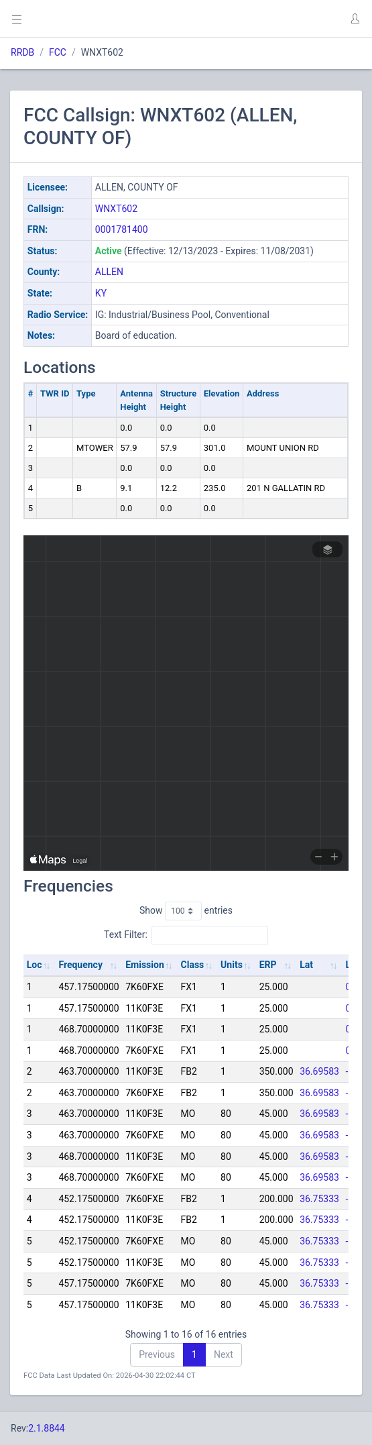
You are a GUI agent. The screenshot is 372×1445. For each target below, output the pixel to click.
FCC (57, 52)
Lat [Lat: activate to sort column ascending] (306, 964)
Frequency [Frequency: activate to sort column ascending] (80, 964)
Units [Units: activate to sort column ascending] (232, 964)
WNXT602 (116, 208)
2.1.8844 (46, 1428)
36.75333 (319, 1198)
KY (101, 293)
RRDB (22, 52)
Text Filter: (186, 935)
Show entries (186, 911)
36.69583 (319, 1071)
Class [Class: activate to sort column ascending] (192, 964)
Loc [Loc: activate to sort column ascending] (34, 964)
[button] (354, 19)
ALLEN (109, 271)
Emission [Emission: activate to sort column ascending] (144, 964)
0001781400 (121, 229)
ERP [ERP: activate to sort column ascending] (268, 964)
